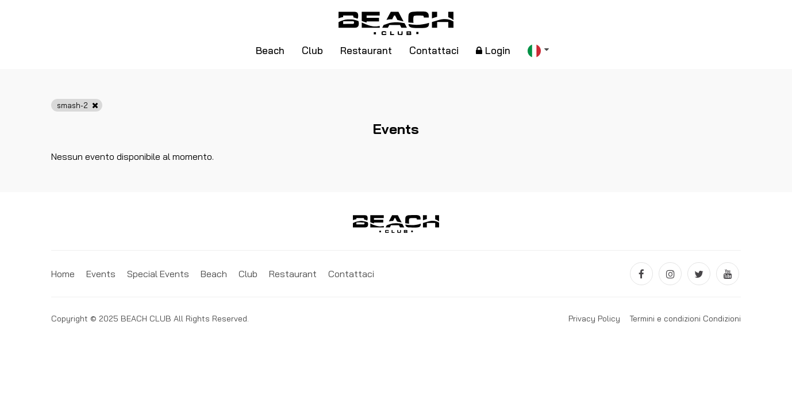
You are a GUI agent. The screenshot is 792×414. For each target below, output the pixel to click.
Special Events (158, 273)
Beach (270, 50)
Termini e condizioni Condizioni (685, 319)
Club (312, 50)
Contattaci (434, 50)
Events (101, 273)
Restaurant (366, 50)
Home (63, 273)
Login (493, 50)
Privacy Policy (594, 319)
